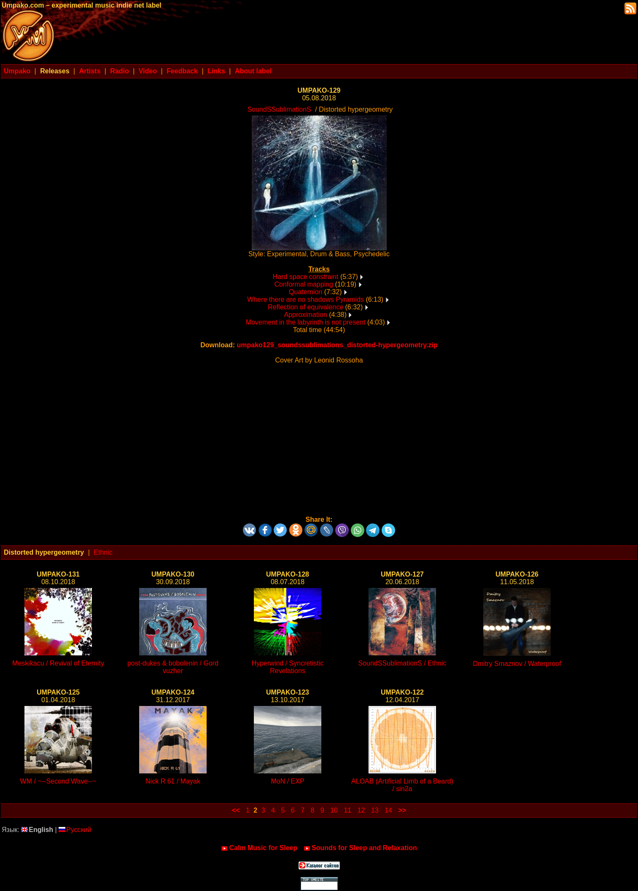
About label (253, 71)
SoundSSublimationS (279, 109)
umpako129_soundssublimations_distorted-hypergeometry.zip (337, 345)
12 (361, 810)
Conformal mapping (303, 284)
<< (236, 810)
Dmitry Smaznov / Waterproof (517, 663)
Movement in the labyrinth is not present (306, 322)
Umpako (17, 71)
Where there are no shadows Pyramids (305, 299)
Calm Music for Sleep (259, 848)
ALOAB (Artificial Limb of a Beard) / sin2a (402, 785)
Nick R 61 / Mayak (172, 781)
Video (148, 71)
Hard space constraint (306, 276)
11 (347, 810)
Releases (54, 71)
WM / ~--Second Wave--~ (58, 781)
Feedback (182, 71)
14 (388, 810)
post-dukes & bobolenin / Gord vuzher (172, 667)
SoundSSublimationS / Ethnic (402, 663)
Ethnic (103, 552)
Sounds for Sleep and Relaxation (360, 848)
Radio (119, 71)
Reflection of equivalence (305, 307)
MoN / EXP (287, 781)
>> (402, 810)
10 (334, 810)
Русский (75, 829)
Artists (90, 71)
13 (375, 810)
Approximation (305, 314)
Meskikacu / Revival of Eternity (58, 663)
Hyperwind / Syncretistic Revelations (288, 667)
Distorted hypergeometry (44, 552)
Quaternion (305, 291)
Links (216, 71)
